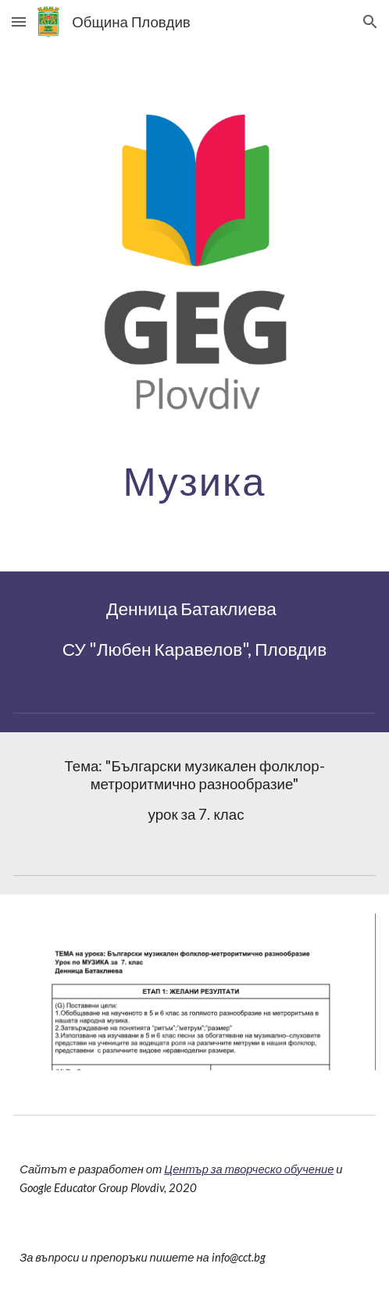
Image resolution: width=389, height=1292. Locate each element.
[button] (18, 21)
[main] (194, 481)
